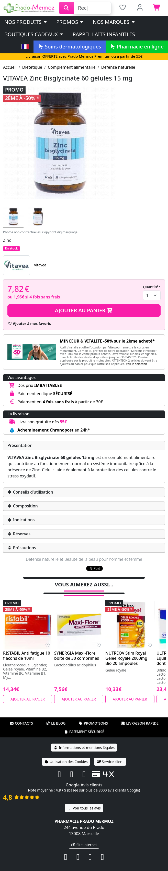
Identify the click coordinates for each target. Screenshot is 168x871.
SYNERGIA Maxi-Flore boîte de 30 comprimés (76, 649)
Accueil (10, 67)
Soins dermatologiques (69, 46)
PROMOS (70, 21)
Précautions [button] (21, 547)
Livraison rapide (140, 716)
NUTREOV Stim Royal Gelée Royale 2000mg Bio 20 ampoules (126, 651)
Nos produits (26, 21)
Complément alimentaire (72, 67)
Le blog (56, 716)
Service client (110, 755)
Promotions (93, 716)
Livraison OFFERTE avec (84, 56)
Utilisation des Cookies (66, 755)
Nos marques (114, 21)
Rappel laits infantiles (104, 34)
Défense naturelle (118, 67)
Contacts (21, 716)
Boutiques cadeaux (34, 34)
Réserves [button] (18, 534)
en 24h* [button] (82, 430)
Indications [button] (21, 520)
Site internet (84, 838)
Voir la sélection (136, 364)
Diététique (32, 67)
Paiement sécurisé (84, 725)
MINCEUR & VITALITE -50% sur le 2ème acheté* (107, 341)
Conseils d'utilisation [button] (30, 492)
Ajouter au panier (84, 310)
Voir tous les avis (83, 801)
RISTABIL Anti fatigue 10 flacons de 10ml (26, 649)
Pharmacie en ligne (137, 46)
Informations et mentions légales (84, 740)
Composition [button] (22, 506)
